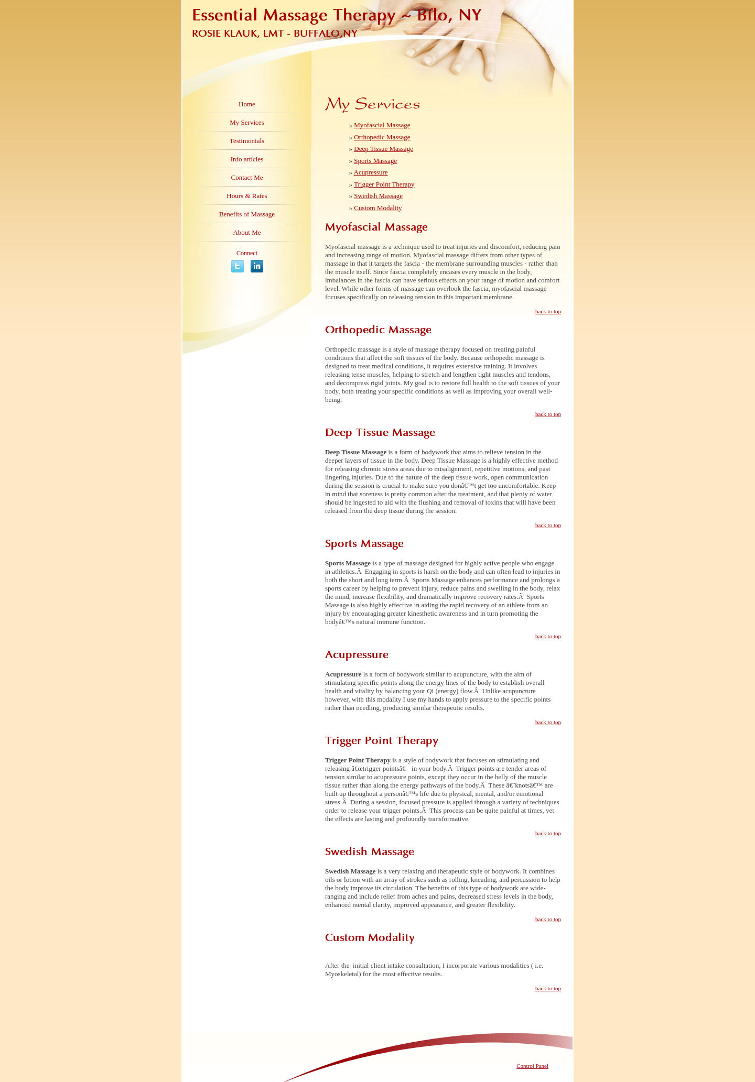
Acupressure (371, 172)
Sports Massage (375, 161)
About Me (247, 232)
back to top (548, 311)
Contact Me (247, 177)
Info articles (247, 159)
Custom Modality (378, 208)
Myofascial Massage (382, 125)
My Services (247, 122)
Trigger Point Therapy (384, 184)
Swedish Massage (378, 196)
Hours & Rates (246, 196)
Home (247, 104)
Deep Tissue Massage (383, 148)
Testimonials (247, 141)
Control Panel (532, 1066)
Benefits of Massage (247, 214)
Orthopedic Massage (382, 137)
